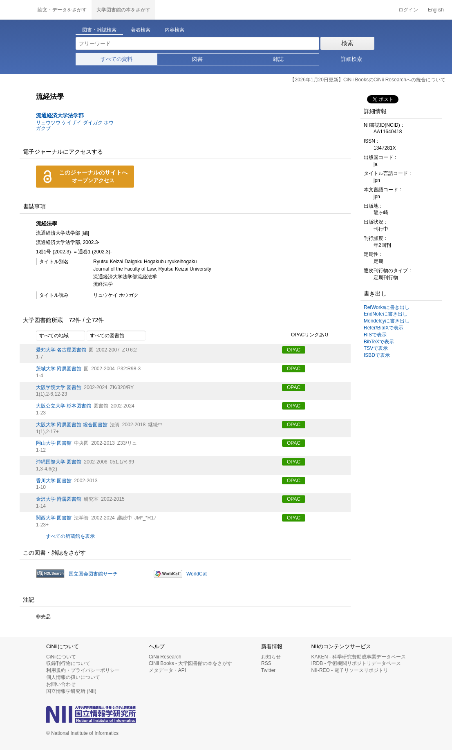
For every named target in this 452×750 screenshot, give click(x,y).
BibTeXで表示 (379, 342)
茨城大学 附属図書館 (58, 369)
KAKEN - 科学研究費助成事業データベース (358, 657)
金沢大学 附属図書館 (58, 499)
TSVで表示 (376, 348)
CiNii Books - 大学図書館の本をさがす (191, 663)
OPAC (293, 350)
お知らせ (271, 657)
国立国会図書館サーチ (93, 574)
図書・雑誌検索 (99, 30)
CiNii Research (165, 657)
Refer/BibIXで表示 (383, 328)
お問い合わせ (61, 684)
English (436, 10)
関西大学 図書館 (54, 518)
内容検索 (174, 30)
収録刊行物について (68, 663)
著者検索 (140, 30)
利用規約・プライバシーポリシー (83, 670)
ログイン (408, 10)
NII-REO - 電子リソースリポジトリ (349, 670)
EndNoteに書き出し (385, 314)
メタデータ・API (167, 670)
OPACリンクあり (305, 335)
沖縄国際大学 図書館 (58, 462)
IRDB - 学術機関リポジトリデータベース (356, 663)
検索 (347, 43)
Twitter (268, 670)
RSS (266, 663)
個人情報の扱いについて (73, 677)
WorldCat (196, 574)
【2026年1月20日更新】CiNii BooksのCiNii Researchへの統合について (367, 80)
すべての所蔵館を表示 (70, 536)
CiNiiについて (61, 657)
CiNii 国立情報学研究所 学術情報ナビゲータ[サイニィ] (16, 10)
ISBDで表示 (377, 355)
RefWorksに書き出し (386, 307)
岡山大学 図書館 (54, 443)
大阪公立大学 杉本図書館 (63, 406)
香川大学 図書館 (54, 481)
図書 (197, 59)
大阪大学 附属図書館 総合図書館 (71, 425)
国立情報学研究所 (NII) (71, 691)
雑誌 (278, 59)
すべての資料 (116, 59)
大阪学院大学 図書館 (58, 387)
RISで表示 (375, 335)
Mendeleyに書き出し (386, 321)
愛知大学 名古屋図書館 (61, 350)
